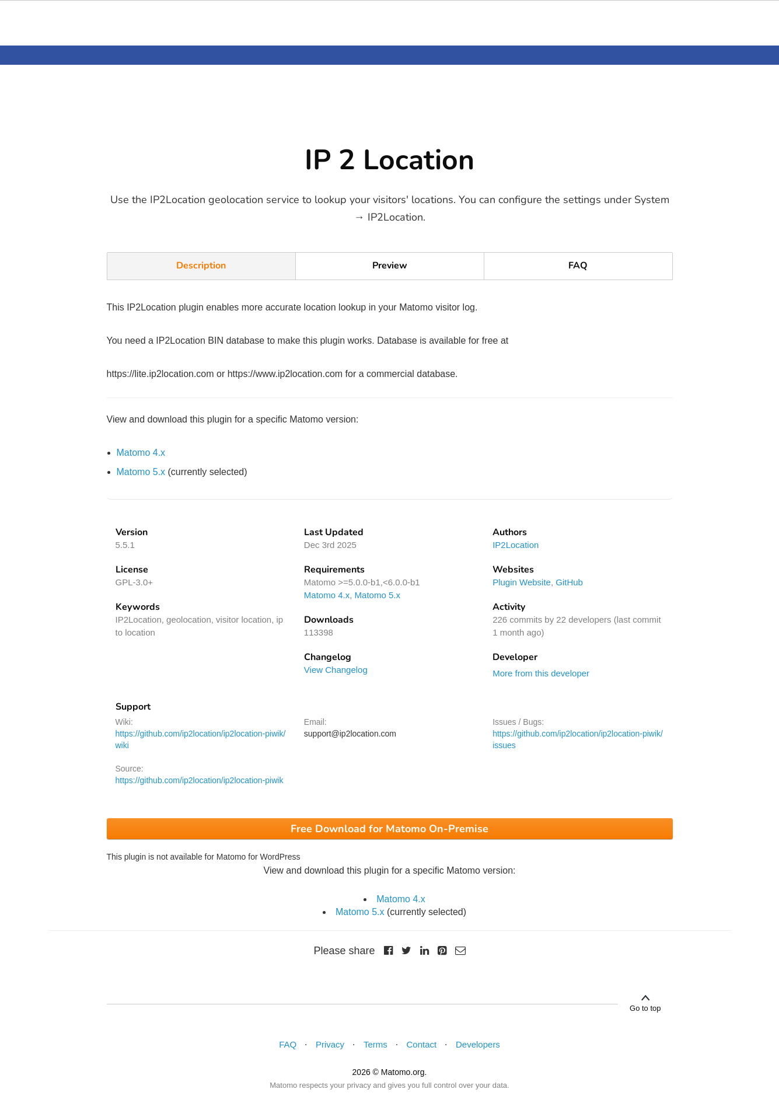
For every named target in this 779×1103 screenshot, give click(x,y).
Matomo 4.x (141, 453)
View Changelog (336, 670)
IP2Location (515, 545)
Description (201, 265)
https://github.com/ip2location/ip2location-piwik (200, 780)
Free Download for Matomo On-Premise (389, 829)
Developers (478, 1044)
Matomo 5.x (141, 472)
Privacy (330, 1044)
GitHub (569, 582)
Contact (422, 1044)
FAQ (578, 265)
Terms (375, 1044)
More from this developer (540, 673)
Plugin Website (521, 582)
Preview (389, 265)
